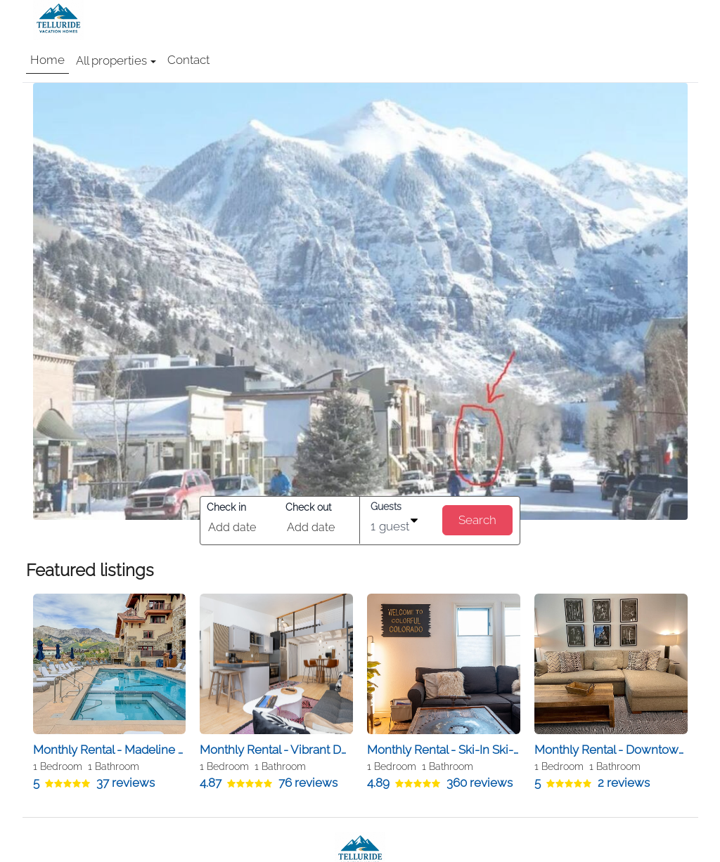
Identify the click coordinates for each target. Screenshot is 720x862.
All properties (116, 60)
